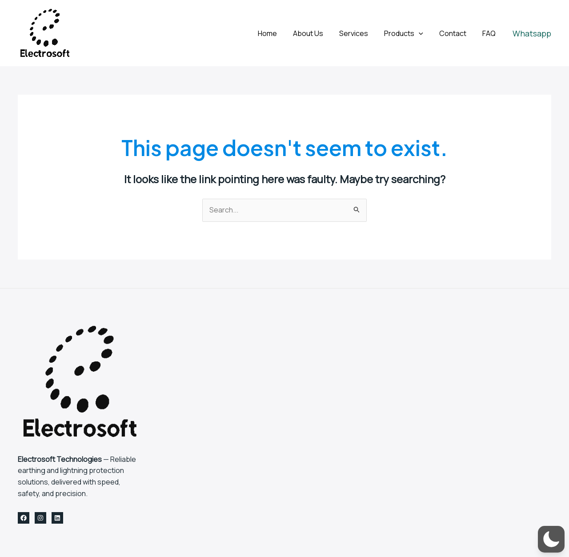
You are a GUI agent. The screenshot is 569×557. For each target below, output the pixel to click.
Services (359, 33)
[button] (532, 33)
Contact (455, 33)
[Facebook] (23, 518)
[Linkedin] (57, 518)
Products (408, 33)
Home (277, 33)
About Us (316, 33)
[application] (423, 33)
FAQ (490, 33)
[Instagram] (40, 518)
